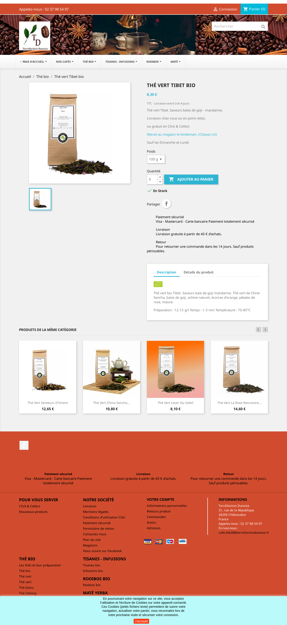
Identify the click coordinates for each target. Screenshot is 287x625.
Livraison (89, 506)
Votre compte (160, 499)
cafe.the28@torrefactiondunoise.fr (244, 532)
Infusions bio (93, 571)
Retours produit (159, 511)
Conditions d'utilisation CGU (104, 517)
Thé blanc (26, 587)
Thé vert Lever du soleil (175, 403)
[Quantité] (152, 179)
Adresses (154, 528)
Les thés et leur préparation (40, 565)
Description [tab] (166, 272)
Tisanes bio (91, 565)
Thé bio (24, 571)
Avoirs (151, 522)
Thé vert (25, 582)
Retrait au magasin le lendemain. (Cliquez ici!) (182, 134)
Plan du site (92, 540)
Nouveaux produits (33, 512)
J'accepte (141, 621)
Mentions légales (96, 512)
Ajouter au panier (191, 179)
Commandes (156, 517)
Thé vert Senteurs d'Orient (48, 403)
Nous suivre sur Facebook (102, 551)
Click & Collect (29, 506)
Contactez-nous (94, 534)
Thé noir (25, 576)
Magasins (90, 545)
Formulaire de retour (98, 528)
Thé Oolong (28, 593)
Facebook (24, 445)
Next (265, 329)
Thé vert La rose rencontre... (239, 403)
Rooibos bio (91, 585)
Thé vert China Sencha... (111, 403)
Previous (258, 329)
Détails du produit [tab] (199, 272)
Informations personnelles (167, 505)
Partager (166, 203)
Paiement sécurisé (97, 523)
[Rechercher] (240, 26)
